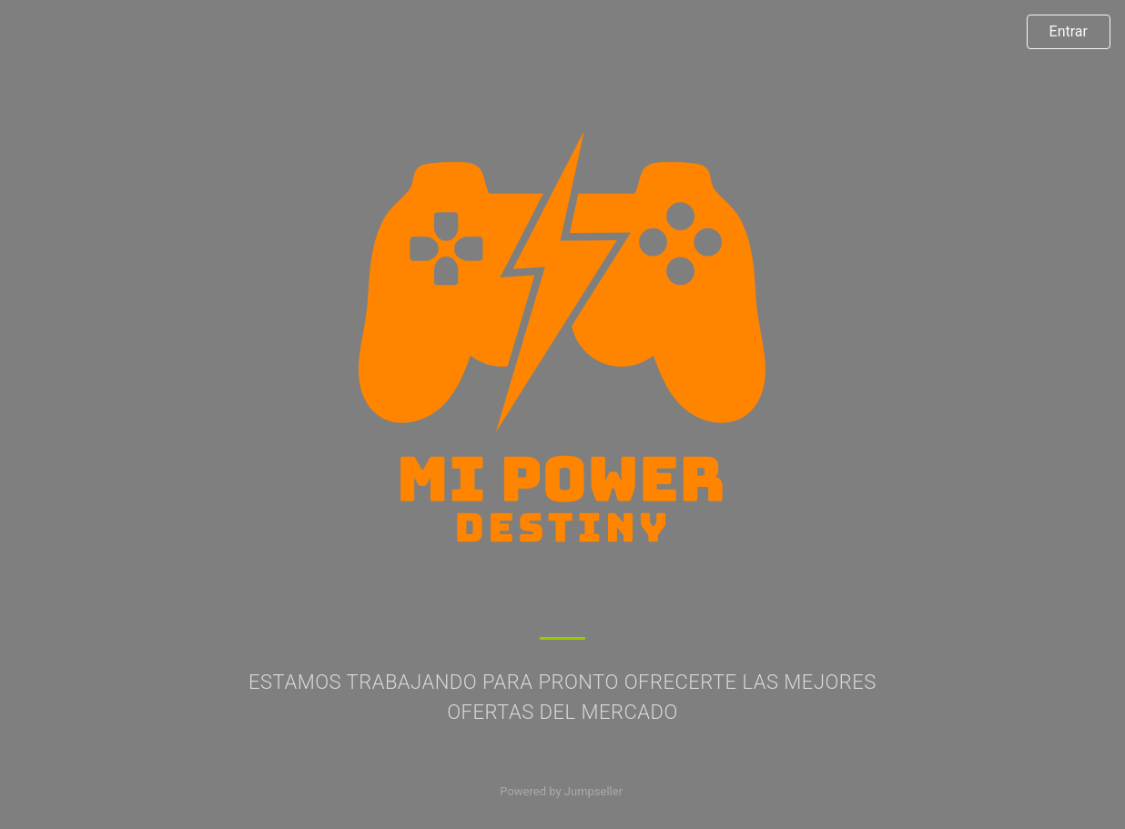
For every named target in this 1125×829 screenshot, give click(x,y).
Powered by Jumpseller (561, 791)
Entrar (1068, 31)
